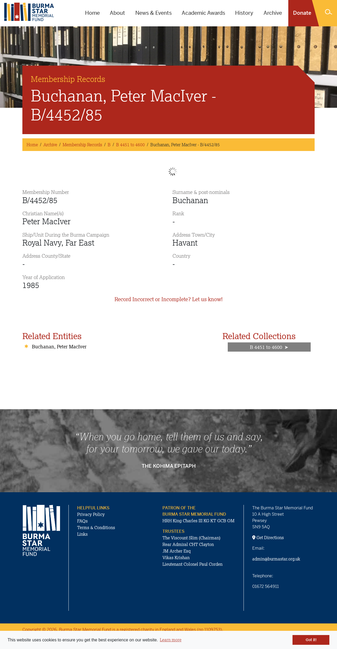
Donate (302, 13)
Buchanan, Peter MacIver (59, 346)
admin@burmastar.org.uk (276, 559)
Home (92, 13)
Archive (273, 13)
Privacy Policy (91, 514)
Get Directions (268, 537)
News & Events (153, 13)
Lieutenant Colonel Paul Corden (192, 564)
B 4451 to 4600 (130, 145)
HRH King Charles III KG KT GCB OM (198, 521)
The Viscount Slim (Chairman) (191, 538)
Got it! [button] (311, 639)
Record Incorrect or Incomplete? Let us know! (168, 299)
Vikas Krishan (176, 557)
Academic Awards (203, 13)
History (244, 13)
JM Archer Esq (176, 551)
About (117, 13)
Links (82, 534)
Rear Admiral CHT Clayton (188, 544)
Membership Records (82, 145)
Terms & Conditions (96, 527)
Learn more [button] (170, 640)
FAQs (82, 521)
